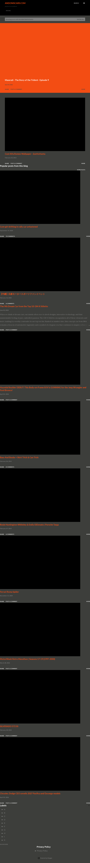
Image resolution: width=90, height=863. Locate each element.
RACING (8, 10)
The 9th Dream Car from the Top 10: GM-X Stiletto (24, 306)
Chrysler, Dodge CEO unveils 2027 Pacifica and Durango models (30, 793)
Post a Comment (16, 89)
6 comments (10, 303)
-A (4, 809)
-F (4, 826)
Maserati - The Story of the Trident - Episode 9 (27, 80)
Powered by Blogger (45, 858)
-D (4, 820)
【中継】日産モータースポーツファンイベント (22, 294)
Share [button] (7, 89)
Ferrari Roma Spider (9, 592)
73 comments (10, 236)
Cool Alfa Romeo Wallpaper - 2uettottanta (25, 154)
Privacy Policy (42, 851)
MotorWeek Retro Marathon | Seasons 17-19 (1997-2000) (27, 659)
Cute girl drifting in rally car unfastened (19, 226)
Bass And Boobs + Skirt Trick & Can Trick (19, 457)
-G (4, 830)
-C (4, 816)
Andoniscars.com (15, 3)
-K (4, 840)
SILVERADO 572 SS (9, 726)
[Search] (76, 3)
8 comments (10, 467)
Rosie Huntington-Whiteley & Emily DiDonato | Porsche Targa (29, 524)
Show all (80, 19)
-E (4, 823)
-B (4, 813)
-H (4, 833)
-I (4, 837)
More (83, 89)
